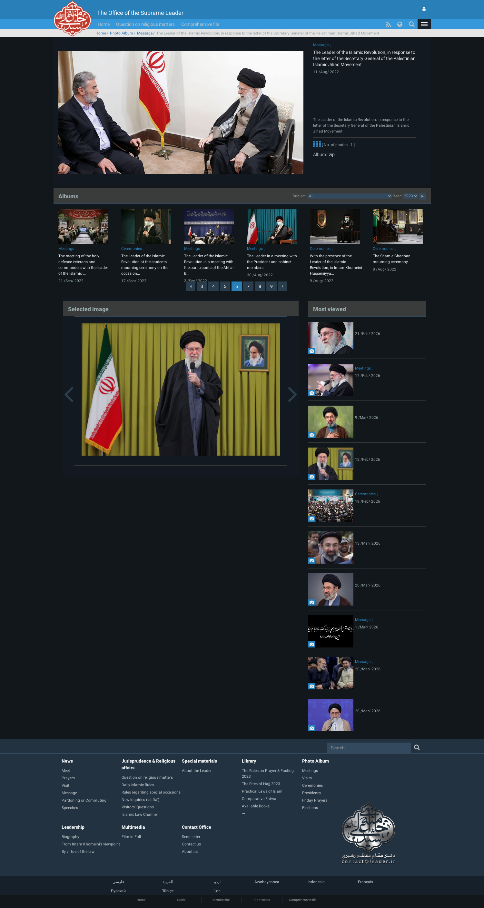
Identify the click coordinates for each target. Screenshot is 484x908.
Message (145, 33)
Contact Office (196, 827)
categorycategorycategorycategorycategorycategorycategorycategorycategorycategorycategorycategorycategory (350, 196)
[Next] (282, 286)
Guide (181, 900)
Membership (221, 900)
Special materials (199, 761)
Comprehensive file (200, 24)
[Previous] (190, 286)
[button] (424, 24)
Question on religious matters (145, 24)
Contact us (262, 900)
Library (249, 761)
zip (331, 154)
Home (104, 24)
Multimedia (133, 827)
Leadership (73, 827)
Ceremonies (131, 248)
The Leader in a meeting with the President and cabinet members (272, 262)
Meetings (66, 248)
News (67, 761)
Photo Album (121, 33)
